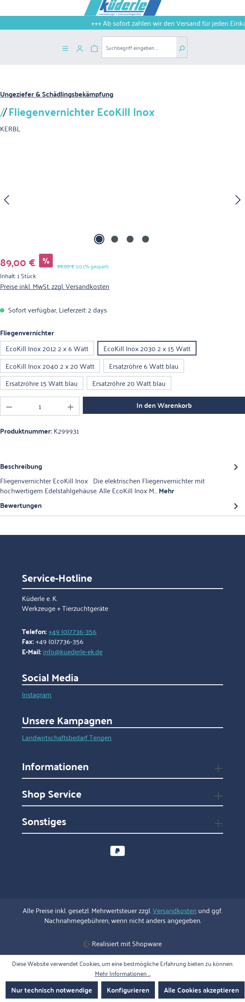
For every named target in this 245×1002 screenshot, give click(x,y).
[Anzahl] (40, 406)
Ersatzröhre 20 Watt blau (129, 383)
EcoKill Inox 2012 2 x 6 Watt (47, 348)
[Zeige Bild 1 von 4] (99, 239)
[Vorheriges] (6, 199)
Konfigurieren (128, 990)
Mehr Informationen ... (123, 973)
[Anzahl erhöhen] (71, 406)
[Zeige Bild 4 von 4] (145, 239)
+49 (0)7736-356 (72, 631)
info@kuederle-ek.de (73, 651)
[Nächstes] (238, 199)
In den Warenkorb (164, 405)
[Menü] (65, 47)
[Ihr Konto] (80, 47)
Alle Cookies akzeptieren (201, 990)
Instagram (36, 694)
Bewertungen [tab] (120, 505)
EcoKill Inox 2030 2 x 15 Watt (147, 348)
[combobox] (139, 47)
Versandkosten (175, 910)
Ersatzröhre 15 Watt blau (42, 383)
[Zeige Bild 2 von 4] (114, 239)
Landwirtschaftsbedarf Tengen (67, 737)
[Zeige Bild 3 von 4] (130, 239)
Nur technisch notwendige (51, 990)
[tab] (120, 478)
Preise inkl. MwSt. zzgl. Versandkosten (54, 286)
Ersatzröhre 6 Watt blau (143, 366)
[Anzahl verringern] (9, 406)
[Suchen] (182, 47)
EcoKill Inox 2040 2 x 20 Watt (50, 366)
